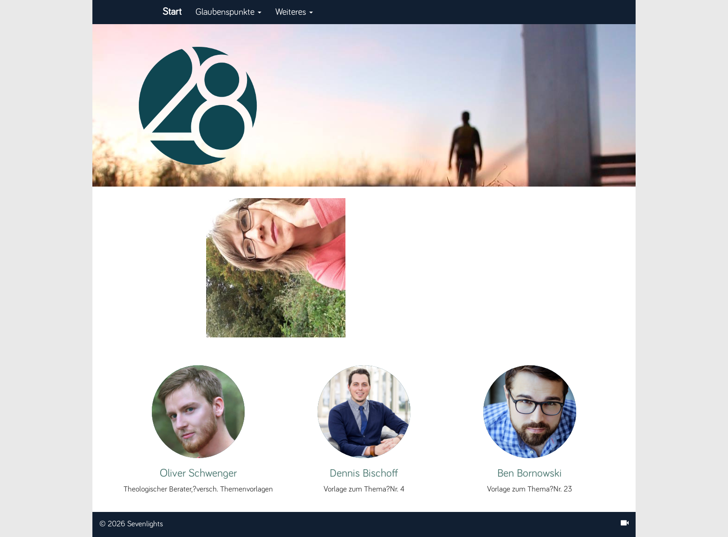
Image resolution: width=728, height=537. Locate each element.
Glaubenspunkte (228, 12)
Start (172, 12)
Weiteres (294, 12)
